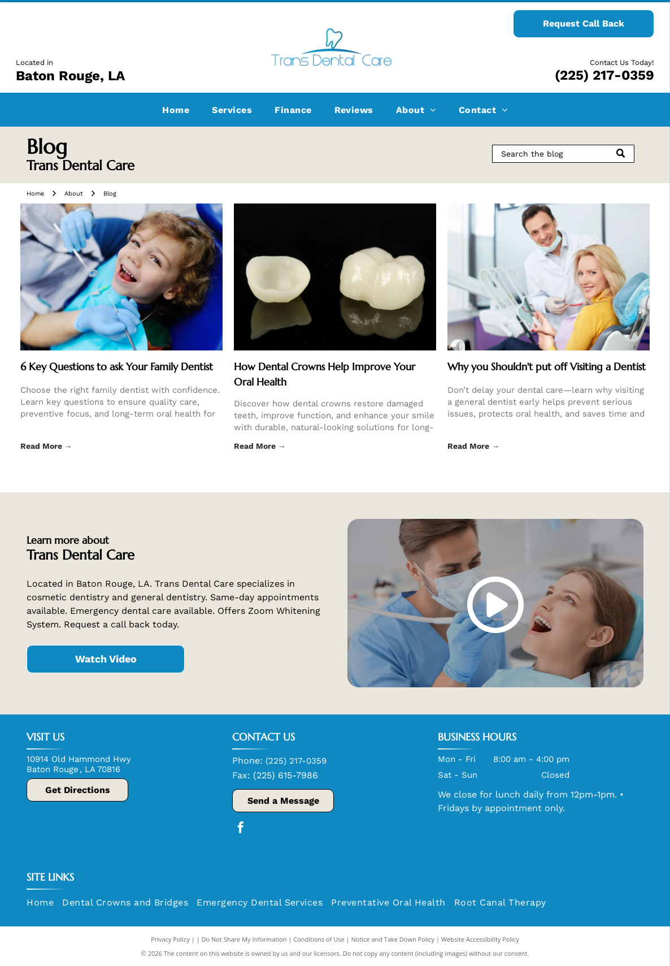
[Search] (563, 154)
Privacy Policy (170, 939)
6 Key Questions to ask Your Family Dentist (116, 366)
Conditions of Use (319, 939)
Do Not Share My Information (244, 939)
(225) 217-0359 (604, 75)
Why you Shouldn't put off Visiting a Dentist (546, 366)
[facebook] (240, 829)
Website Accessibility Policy (480, 939)
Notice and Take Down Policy (393, 939)
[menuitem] (176, 109)
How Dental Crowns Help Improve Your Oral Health (324, 374)
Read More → (46, 445)
